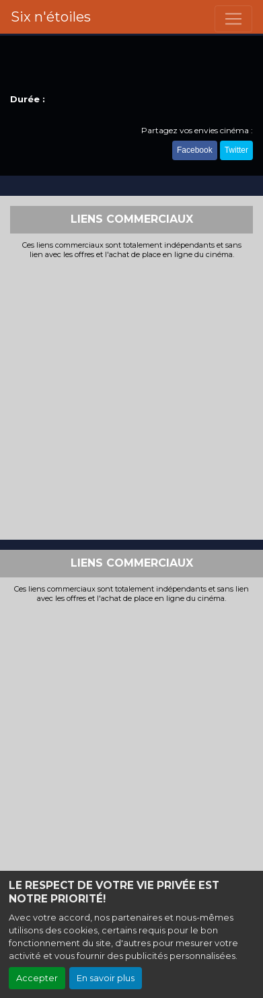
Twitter (236, 150)
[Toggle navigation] (233, 18)
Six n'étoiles (51, 17)
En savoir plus (106, 978)
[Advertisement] (131, 398)
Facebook (195, 150)
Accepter (37, 978)
